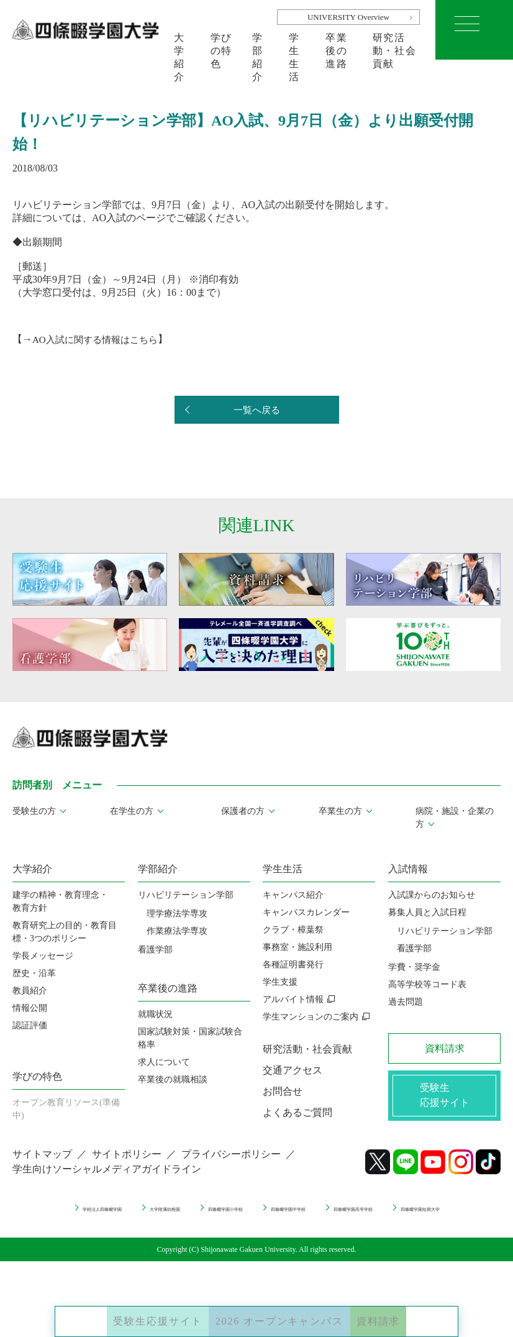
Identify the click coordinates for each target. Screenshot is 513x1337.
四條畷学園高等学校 (208, 1226)
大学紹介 (179, 46)
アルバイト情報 (293, 999)
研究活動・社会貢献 (394, 46)
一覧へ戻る (256, 410)
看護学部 (155, 949)
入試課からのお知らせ (431, 895)
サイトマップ (42, 1162)
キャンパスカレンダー (306, 912)
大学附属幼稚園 (216, 1215)
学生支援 (280, 982)
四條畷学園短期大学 (314, 1226)
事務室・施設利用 (297, 947)
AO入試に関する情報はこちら (99, 339)
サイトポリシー (126, 1162)
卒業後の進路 (336, 46)
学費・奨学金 (414, 967)
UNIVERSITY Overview (348, 17)
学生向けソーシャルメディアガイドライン (106, 1177)
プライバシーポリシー (231, 1162)
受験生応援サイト (126, 1312)
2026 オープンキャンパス (283, 1312)
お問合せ (282, 1091)
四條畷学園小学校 (310, 1215)
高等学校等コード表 (427, 984)
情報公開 (29, 1008)
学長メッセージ (42, 956)
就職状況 (155, 1014)
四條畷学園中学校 (407, 1215)
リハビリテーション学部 (186, 895)
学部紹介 (257, 46)
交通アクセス (292, 1070)
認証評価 (29, 1025)
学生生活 (294, 46)
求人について (164, 1062)
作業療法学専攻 (177, 931)
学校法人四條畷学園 (119, 1215)
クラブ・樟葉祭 (293, 929)
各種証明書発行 (293, 964)
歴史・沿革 (34, 973)
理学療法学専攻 (177, 913)
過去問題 (405, 1001)
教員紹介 (29, 990)
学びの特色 (221, 46)
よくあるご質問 (297, 1112)
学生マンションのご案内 (310, 1016)
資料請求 (413, 1312)
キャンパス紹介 (293, 895)
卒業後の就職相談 (172, 1079)
